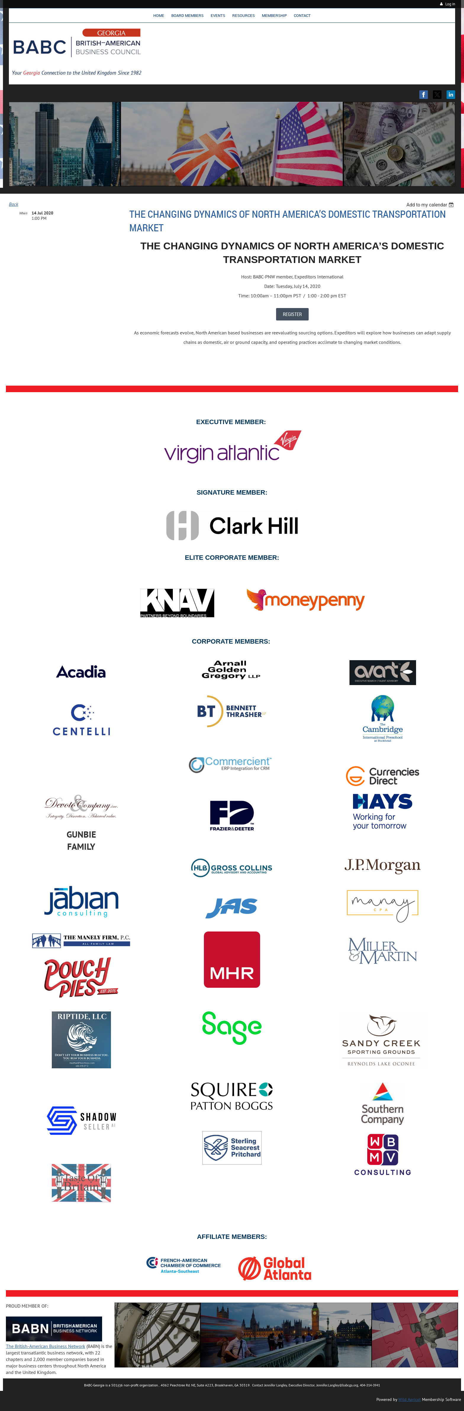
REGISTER (292, 314)
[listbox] (430, 205)
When (23, 213)
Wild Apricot (409, 1399)
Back (13, 204)
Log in (450, 4)
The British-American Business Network (45, 1346)
